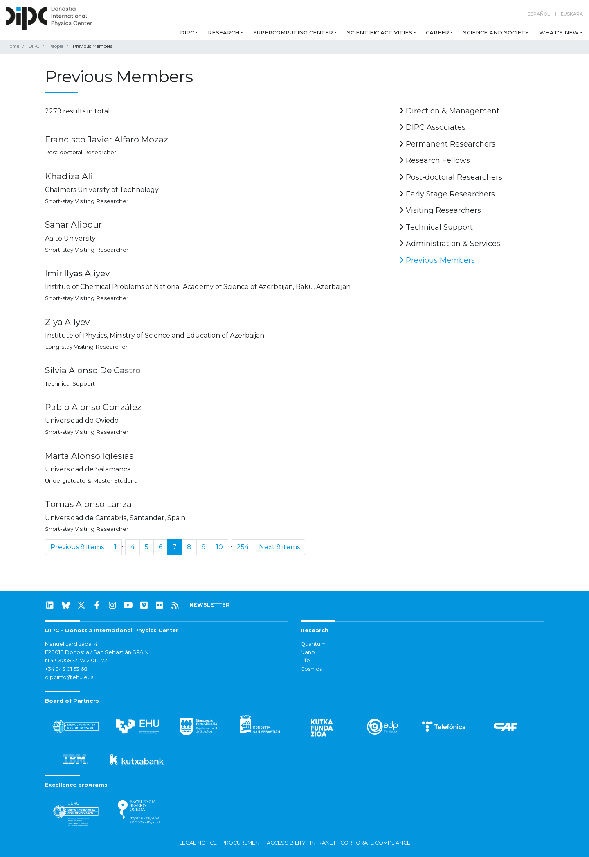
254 (243, 547)
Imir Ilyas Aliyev (77, 273)
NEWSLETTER (209, 605)
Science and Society (496, 32)
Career (437, 32)
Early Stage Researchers (447, 193)
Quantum (313, 644)
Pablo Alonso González (93, 407)
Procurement (241, 843)
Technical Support (436, 227)
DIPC (187, 32)
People (56, 46)
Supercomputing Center (293, 32)
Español (539, 14)
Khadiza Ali (69, 176)
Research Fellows (434, 160)
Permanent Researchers (447, 144)
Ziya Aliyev (67, 322)
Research (223, 32)
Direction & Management (449, 110)
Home (12, 46)
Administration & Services (449, 243)
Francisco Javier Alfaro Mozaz (106, 139)
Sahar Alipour (73, 224)
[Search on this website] (447, 14)
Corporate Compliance (375, 843)
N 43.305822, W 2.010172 (76, 660)
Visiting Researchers (440, 210)
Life (305, 660)
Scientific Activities (379, 32)
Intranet (323, 843)
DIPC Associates (432, 127)
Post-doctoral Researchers (450, 177)
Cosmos (311, 669)
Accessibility (286, 843)
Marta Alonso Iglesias (89, 456)
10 (219, 547)
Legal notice (198, 843)
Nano (308, 652)
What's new (559, 32)
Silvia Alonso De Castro (93, 370)
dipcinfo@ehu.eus (69, 677)
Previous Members (437, 260)
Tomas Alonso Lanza (88, 504)
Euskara (572, 14)
